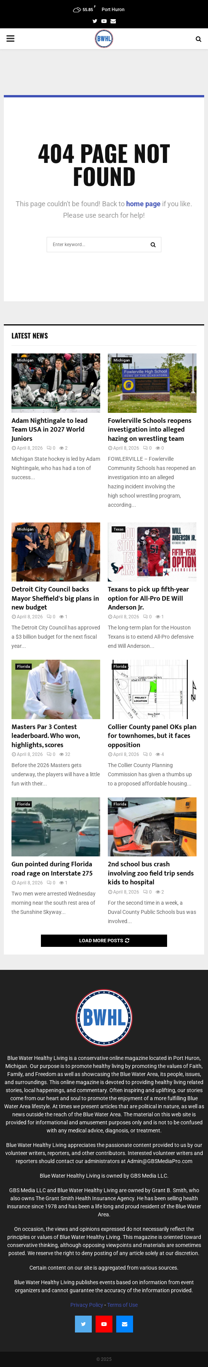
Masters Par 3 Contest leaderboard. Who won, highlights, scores (45, 736)
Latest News (29, 335)
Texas (118, 529)
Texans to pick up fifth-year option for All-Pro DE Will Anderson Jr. (148, 598)
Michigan (25, 360)
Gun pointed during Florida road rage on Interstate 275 (52, 869)
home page (143, 204)
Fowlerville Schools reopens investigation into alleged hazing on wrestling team (150, 430)
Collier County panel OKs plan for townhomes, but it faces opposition (152, 736)
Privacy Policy (86, 1305)
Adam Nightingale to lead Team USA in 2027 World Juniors (49, 430)
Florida (23, 666)
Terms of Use (122, 1305)
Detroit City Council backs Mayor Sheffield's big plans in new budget (55, 598)
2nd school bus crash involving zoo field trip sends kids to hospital (151, 873)
